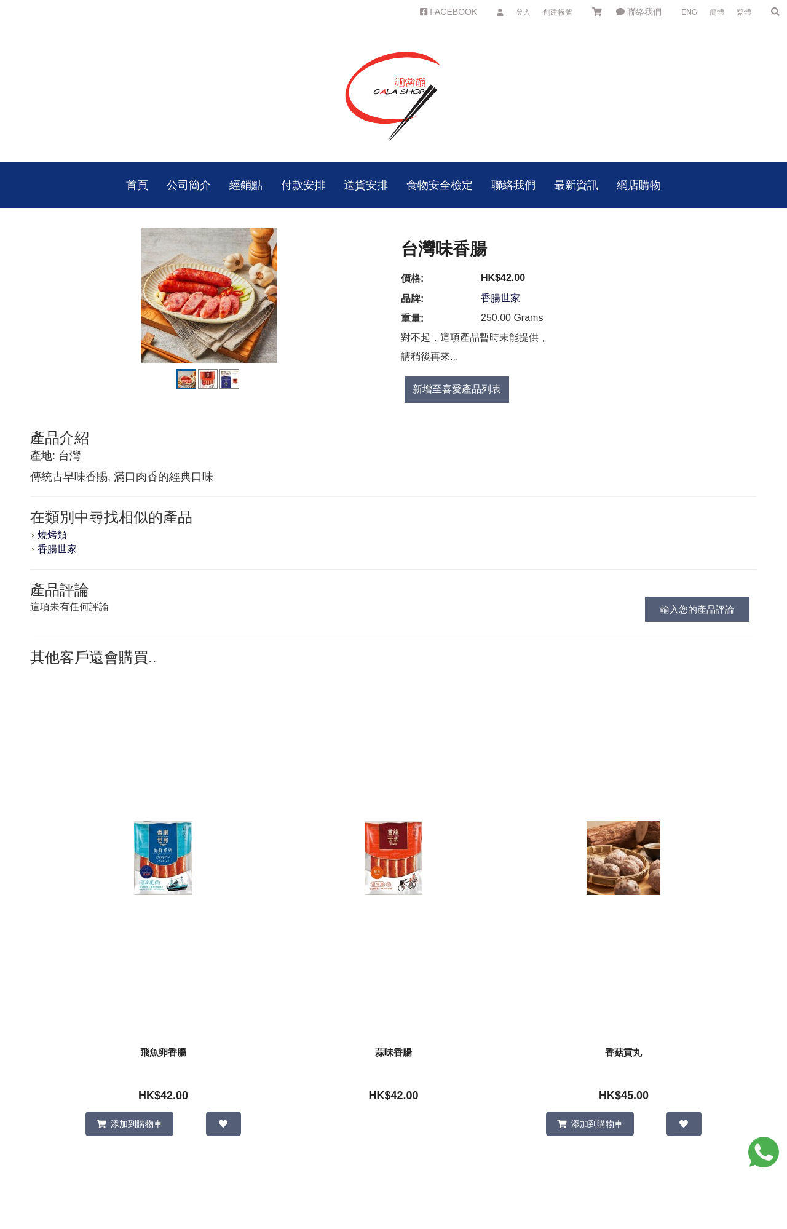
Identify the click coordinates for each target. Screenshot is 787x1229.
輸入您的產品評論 (697, 609)
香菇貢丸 (623, 1052)
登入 (523, 12)
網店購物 (639, 185)
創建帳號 (557, 12)
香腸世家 (500, 298)
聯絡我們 (639, 12)
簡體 (717, 12)
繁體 (744, 12)
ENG (689, 12)
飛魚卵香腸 (163, 1052)
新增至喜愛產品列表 (457, 389)
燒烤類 (52, 535)
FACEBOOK (448, 12)
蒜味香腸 (393, 1052)
